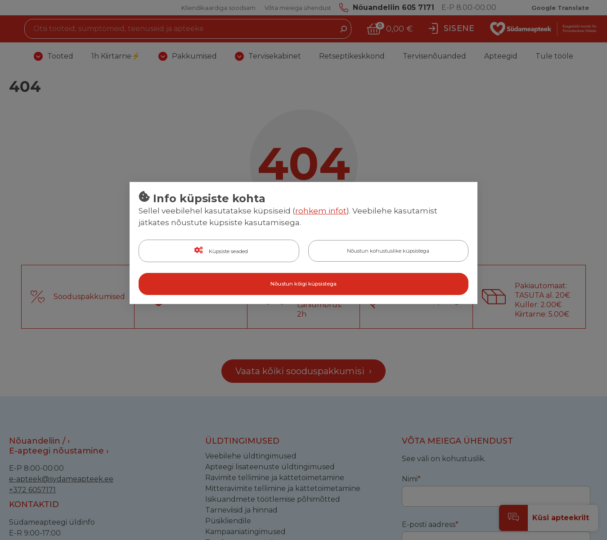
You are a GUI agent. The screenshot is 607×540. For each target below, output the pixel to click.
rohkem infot (320, 211)
